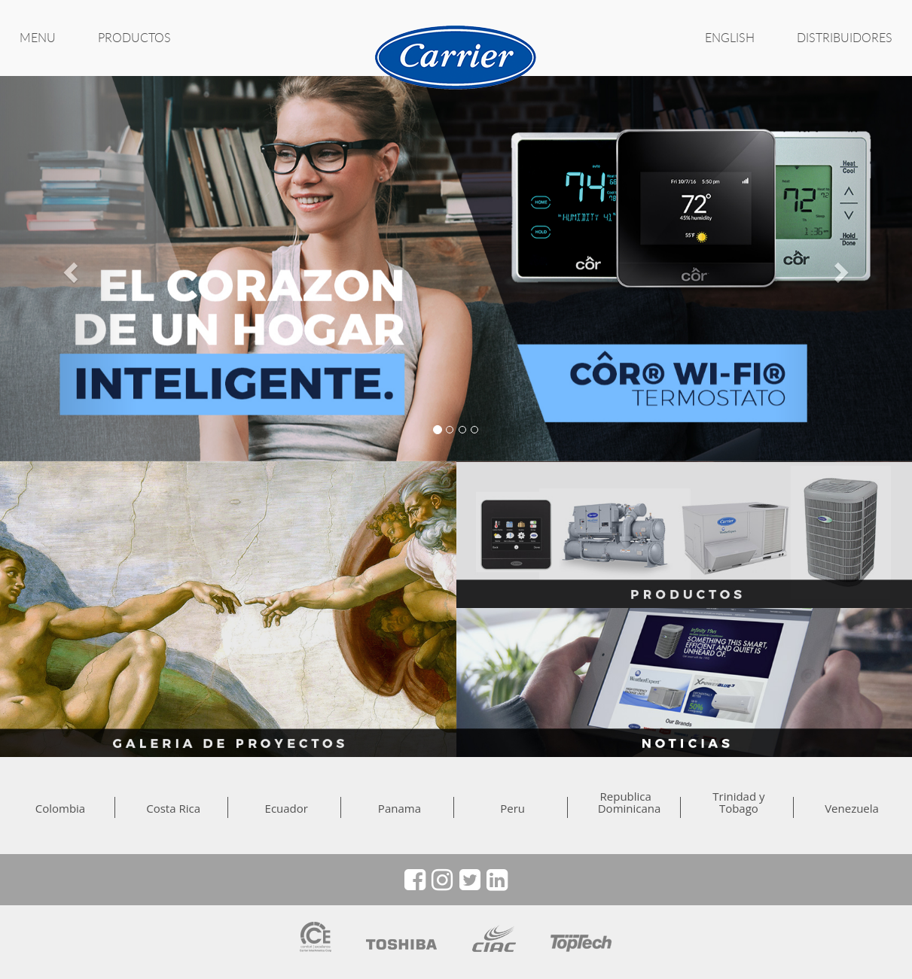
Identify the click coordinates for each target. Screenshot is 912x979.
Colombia (60, 808)
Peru (512, 808)
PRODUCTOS (134, 37)
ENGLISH (730, 37)
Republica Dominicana (626, 802)
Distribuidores (844, 37)
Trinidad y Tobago (738, 802)
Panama (399, 808)
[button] (68, 268)
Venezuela (852, 808)
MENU (38, 37)
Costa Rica (173, 808)
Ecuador (286, 808)
